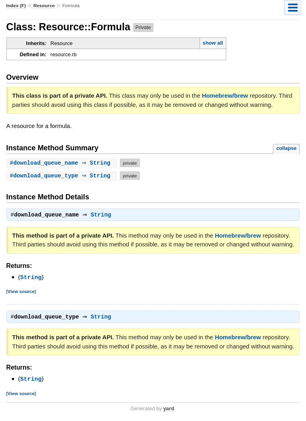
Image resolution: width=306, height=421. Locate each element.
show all (212, 43)
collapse (286, 148)
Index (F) (16, 5)
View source (21, 291)
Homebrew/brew (225, 95)
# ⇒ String (63, 163)
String (103, 215)
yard (168, 409)
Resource (44, 5)
